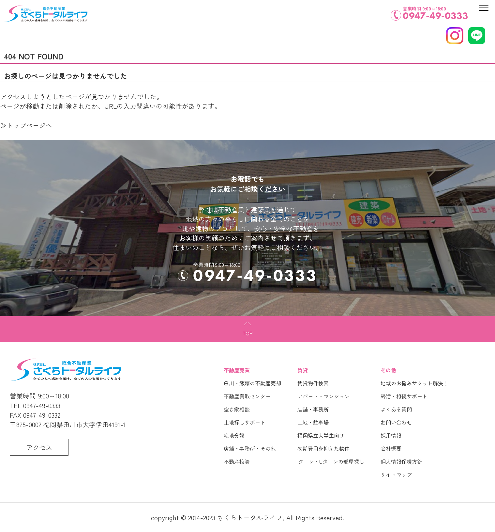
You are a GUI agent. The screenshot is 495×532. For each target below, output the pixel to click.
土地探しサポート (244, 422)
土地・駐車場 (313, 422)
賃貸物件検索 (313, 383)
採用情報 (391, 435)
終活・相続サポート (404, 396)
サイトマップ (396, 474)
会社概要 (391, 448)
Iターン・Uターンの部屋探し (330, 461)
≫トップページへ (26, 125)
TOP (248, 333)
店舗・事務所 (313, 409)
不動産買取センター (247, 396)
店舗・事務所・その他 (250, 448)
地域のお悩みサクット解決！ (414, 383)
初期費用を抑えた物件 (323, 448)
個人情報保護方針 (401, 461)
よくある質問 (396, 409)
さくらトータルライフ (249, 517)
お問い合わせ (396, 422)
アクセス (39, 447)
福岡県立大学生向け (320, 435)
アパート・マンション (323, 396)
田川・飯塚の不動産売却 (252, 383)
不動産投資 (237, 461)
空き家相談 (237, 409)
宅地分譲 (234, 435)
